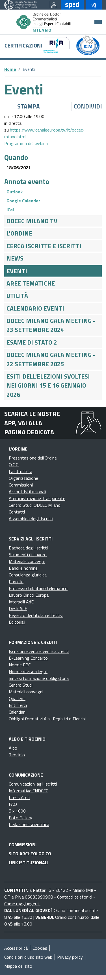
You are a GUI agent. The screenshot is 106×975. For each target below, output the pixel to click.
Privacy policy (70, 957)
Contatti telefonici (74, 896)
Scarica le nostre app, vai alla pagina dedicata (32, 422)
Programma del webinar (26, 143)
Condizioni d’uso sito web (28, 957)
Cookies (40, 948)
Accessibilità (16, 948)
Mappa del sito (18, 966)
